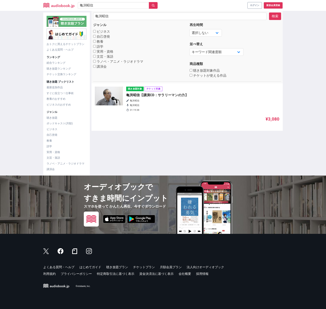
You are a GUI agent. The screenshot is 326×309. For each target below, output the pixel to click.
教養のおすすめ (56, 98)
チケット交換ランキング (61, 74)
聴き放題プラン (117, 267)
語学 (49, 146)
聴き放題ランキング (59, 68)
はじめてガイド (90, 267)
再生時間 (196, 25)
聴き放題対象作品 (205, 70)
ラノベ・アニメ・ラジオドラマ (65, 163)
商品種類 (196, 64)
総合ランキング (56, 62)
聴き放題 (52, 117)
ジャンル (99, 25)
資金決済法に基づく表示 (156, 274)
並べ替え (196, 44)
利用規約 (49, 274)
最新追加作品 (55, 87)
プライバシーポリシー (76, 274)
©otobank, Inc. (83, 286)
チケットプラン (144, 267)
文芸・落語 (53, 157)
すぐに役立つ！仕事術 (60, 93)
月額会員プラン (171, 267)
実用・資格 (53, 152)
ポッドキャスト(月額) (60, 123)
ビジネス (52, 129)
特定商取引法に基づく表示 (115, 274)
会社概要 (185, 274)
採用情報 (202, 274)
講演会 (51, 169)
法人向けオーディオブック (205, 267)
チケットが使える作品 (208, 75)
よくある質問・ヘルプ (60, 49)
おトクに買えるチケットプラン (65, 44)
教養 (49, 140)
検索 (275, 16)
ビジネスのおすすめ (59, 104)
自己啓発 (52, 134)
